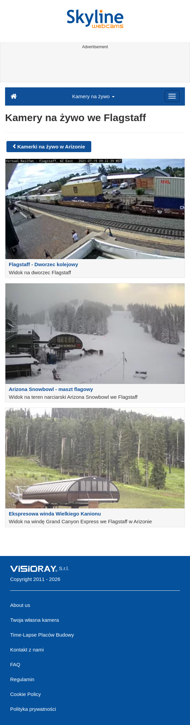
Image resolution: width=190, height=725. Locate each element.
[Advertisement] (94, 67)
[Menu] (172, 96)
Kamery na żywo (93, 96)
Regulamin (22, 679)
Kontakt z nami (27, 649)
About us (20, 605)
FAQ (15, 664)
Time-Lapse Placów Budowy (42, 635)
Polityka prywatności (33, 709)
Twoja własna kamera (34, 620)
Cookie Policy (25, 694)
